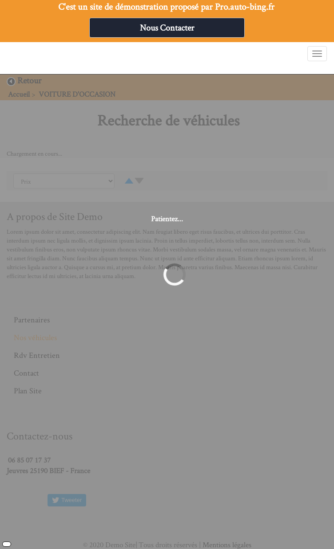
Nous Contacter (167, 27)
